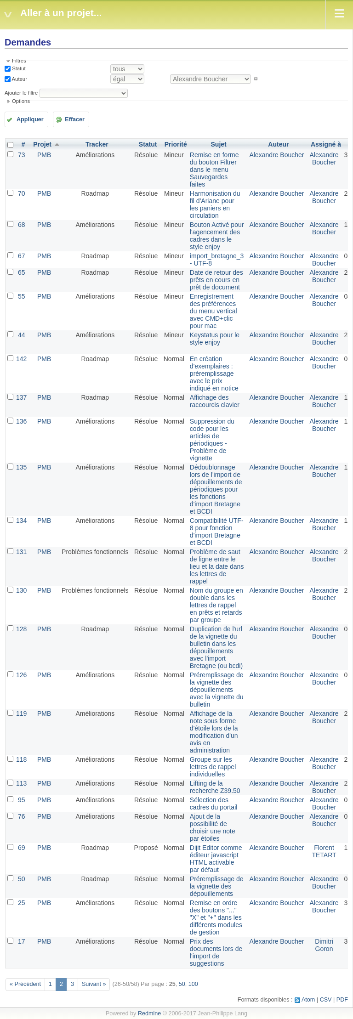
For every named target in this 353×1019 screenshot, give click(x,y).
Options (21, 101)
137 (21, 397)
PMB (44, 155)
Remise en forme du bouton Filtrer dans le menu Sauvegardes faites (214, 169)
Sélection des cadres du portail (214, 803)
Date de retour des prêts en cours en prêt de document (216, 280)
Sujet (219, 144)
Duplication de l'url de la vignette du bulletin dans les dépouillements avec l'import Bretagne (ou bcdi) (216, 647)
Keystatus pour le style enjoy (214, 338)
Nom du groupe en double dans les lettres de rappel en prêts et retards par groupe (216, 605)
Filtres (19, 60)
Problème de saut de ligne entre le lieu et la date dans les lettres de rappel (217, 566)
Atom (308, 999)
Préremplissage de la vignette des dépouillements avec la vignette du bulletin (217, 689)
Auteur (19, 78)
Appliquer (30, 119)
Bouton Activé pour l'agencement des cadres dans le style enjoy (217, 235)
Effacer (75, 119)
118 (21, 759)
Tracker (96, 144)
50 (21, 879)
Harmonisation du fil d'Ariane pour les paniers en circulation (215, 204)
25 (21, 902)
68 (21, 224)
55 (21, 296)
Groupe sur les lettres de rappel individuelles (213, 767)
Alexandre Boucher (276, 155)
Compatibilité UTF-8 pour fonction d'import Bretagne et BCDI (217, 531)
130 (21, 590)
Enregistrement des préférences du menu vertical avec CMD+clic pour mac (213, 311)
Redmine (149, 1013)
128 (21, 629)
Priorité (176, 144)
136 (21, 421)
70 (21, 193)
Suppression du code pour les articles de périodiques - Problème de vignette (212, 440)
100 (193, 984)
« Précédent (25, 984)
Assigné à (326, 144)
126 (21, 675)
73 (21, 155)
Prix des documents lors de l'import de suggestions (216, 952)
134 (21, 520)
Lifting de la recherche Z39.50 (215, 787)
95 (21, 800)
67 (21, 256)
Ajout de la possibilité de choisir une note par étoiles (212, 827)
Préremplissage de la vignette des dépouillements (217, 886)
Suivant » (94, 984)
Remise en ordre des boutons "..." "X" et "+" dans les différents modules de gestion (216, 917)
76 (21, 816)
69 (21, 847)
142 (21, 358)
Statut (18, 68)
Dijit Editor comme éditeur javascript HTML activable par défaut (216, 858)
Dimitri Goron (324, 945)
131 (21, 551)
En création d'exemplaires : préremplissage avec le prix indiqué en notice (214, 373)
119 (21, 713)
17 (21, 941)
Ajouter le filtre (21, 93)
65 (21, 272)
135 (21, 467)
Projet (42, 144)
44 (21, 335)
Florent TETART (324, 851)
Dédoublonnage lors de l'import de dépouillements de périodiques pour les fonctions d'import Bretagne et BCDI (216, 489)
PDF (342, 999)
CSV (326, 999)
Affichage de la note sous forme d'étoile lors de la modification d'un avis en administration (214, 732)
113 (21, 783)
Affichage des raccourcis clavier (214, 401)
